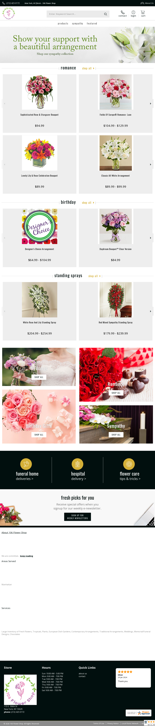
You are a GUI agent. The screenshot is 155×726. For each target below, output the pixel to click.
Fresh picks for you (77, 502)
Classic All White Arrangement (115, 175)
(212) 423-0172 (13, 3)
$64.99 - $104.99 (39, 260)
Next (151, 103)
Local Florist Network (130, 723)
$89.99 (39, 187)
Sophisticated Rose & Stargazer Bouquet (39, 114)
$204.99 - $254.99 (39, 333)
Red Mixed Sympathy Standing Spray (115, 322)
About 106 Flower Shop (14, 532)
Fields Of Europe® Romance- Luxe (115, 114)
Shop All (87, 68)
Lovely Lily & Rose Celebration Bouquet (39, 175)
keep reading (26, 556)
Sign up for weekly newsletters (77, 517)
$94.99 (39, 126)
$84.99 (115, 260)
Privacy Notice (113, 723)
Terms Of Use (98, 723)
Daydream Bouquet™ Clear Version (116, 249)
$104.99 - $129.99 (115, 126)
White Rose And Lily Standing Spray (39, 322)
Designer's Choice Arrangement (39, 249)
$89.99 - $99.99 (115, 187)
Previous (4, 103)
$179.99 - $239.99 (115, 333)
